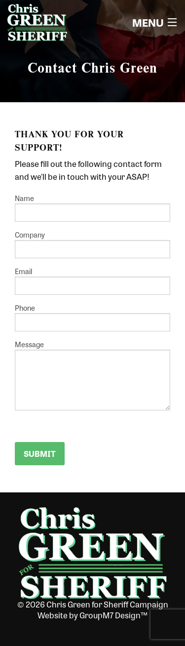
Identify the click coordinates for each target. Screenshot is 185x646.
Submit (40, 453)
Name (92, 207)
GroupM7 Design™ (113, 615)
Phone (92, 317)
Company (92, 244)
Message (92, 374)
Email (92, 280)
